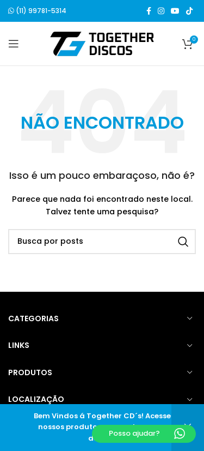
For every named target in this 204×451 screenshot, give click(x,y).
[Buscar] (102, 241)
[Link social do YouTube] (175, 11)
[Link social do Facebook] (148, 11)
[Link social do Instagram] (161, 11)
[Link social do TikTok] (189, 11)
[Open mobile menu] (13, 44)
